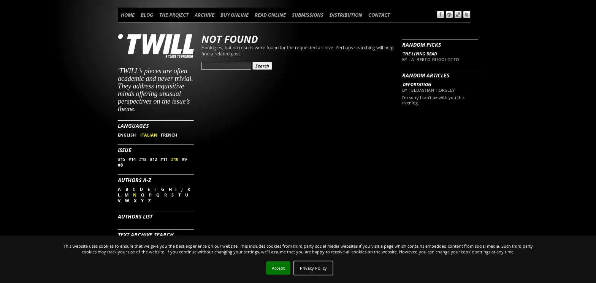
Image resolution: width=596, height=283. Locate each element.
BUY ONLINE (234, 14)
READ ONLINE (270, 14)
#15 (121, 159)
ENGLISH (127, 135)
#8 (120, 165)
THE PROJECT (174, 14)
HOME (128, 14)
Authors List (135, 216)
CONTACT (379, 14)
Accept (278, 268)
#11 (164, 159)
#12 (153, 159)
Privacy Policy (313, 268)
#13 (142, 159)
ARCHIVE (204, 14)
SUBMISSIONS (307, 14)
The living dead (420, 54)
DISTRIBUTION (346, 14)
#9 (184, 159)
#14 (132, 159)
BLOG (147, 14)
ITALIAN (148, 135)
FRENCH (169, 135)
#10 (174, 159)
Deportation (417, 84)
